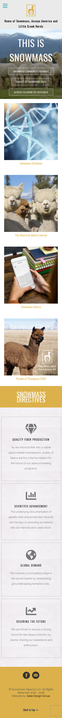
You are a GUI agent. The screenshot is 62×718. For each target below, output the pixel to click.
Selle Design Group (38, 696)
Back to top (31, 710)
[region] (31, 64)
